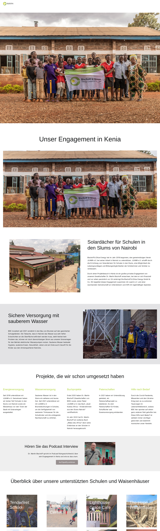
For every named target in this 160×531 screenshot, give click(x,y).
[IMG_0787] (22, 511)
